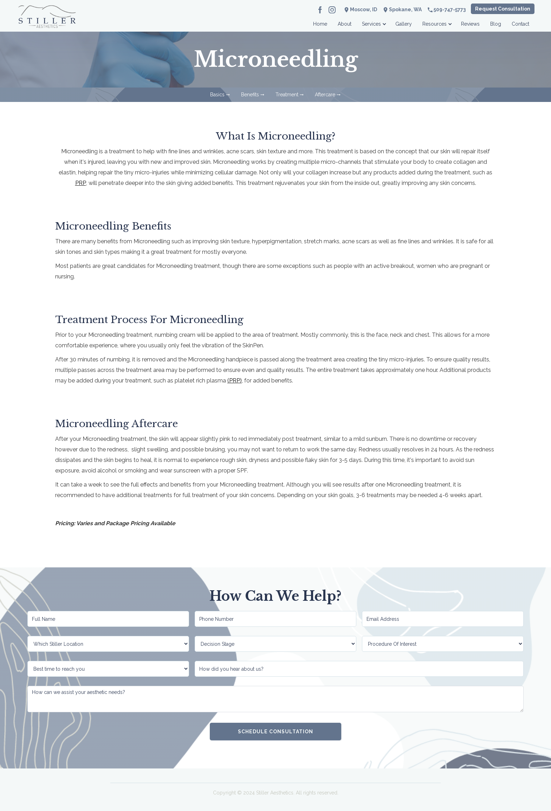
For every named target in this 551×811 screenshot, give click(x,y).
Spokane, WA (405, 9)
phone (430, 10)
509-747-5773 (450, 9)
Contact (520, 24)
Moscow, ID (363, 9)
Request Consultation (502, 9)
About (344, 24)
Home (320, 24)
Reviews (470, 24)
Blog (495, 24)
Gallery (403, 24)
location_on (385, 10)
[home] (47, 22)
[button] (373, 22)
